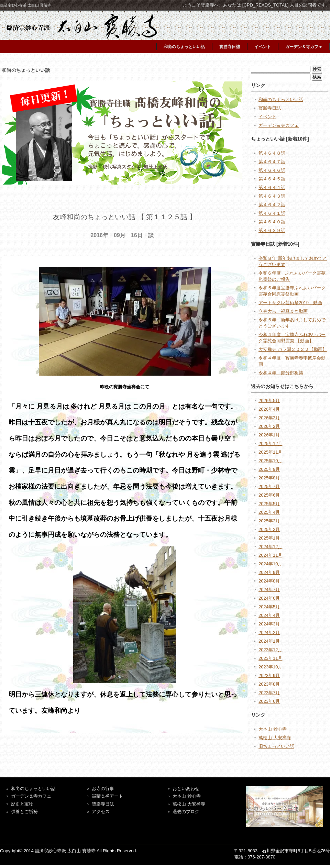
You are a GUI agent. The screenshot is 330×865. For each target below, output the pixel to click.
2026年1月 (269, 434)
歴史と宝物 (22, 804)
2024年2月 (269, 632)
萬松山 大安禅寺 (274, 737)
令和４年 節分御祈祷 (280, 372)
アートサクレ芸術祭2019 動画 (290, 302)
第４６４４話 (271, 187)
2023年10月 (270, 666)
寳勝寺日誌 (229, 46)
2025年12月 (270, 443)
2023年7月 (269, 692)
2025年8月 (269, 477)
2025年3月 (269, 520)
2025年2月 (269, 529)
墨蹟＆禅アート (107, 796)
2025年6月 (269, 495)
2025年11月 (270, 452)
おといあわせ (186, 788)
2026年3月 (269, 417)
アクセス (101, 811)
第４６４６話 (271, 170)
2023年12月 (270, 649)
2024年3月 (269, 623)
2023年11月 (270, 658)
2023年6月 (269, 701)
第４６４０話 (271, 221)
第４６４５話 (271, 178)
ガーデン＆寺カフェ (303, 46)
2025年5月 (269, 503)
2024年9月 (269, 572)
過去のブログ (186, 811)
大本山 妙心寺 (272, 729)
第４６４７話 (271, 161)
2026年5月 (269, 400)
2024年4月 (269, 615)
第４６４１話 (271, 213)
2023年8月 (269, 684)
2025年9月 (269, 469)
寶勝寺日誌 (103, 804)
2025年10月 (270, 460)
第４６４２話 (271, 204)
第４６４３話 (271, 196)
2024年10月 (270, 563)
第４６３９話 (271, 230)
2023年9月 (269, 675)
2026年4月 (269, 409)
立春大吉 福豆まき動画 (283, 311)
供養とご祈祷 (24, 811)
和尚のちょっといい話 (184, 46)
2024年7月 (269, 589)
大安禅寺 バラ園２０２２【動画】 (292, 349)
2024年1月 (269, 641)
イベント (262, 46)
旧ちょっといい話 (276, 746)
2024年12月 (270, 546)
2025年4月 (269, 512)
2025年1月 (269, 538)
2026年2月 (269, 426)
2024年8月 (269, 581)
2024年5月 (269, 606)
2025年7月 (269, 486)
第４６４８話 (271, 153)
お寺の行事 (103, 788)
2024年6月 (269, 598)
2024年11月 (270, 555)
